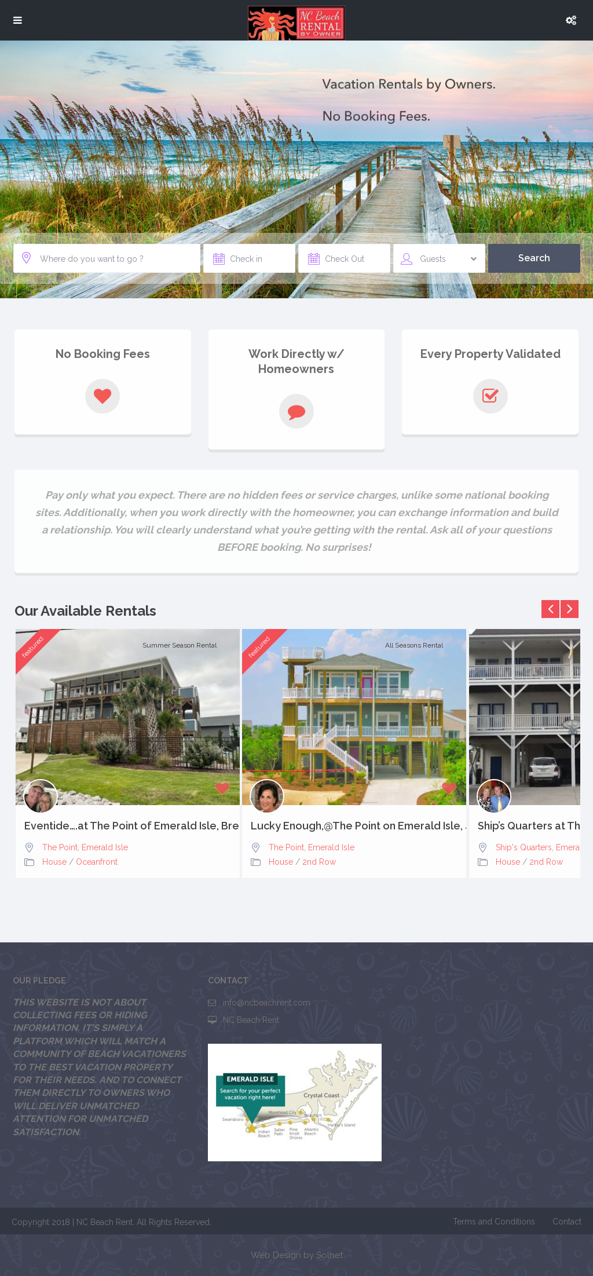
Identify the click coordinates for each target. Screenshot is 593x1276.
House (54, 861)
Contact (566, 1221)
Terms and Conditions (494, 1221)
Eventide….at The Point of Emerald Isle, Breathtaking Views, (127, 826)
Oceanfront (97, 861)
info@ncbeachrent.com (266, 1002)
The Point (60, 847)
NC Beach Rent (251, 1020)
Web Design (276, 1255)
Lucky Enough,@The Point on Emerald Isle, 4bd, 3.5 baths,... (354, 826)
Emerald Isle (105, 847)
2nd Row (319, 861)
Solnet (329, 1255)
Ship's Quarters (524, 847)
